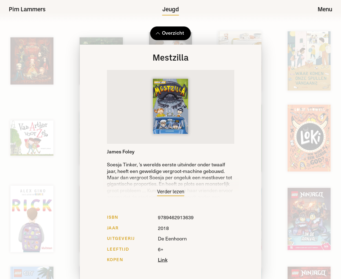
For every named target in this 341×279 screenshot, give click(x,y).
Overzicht (169, 32)
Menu (325, 10)
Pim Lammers (27, 10)
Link (162, 259)
